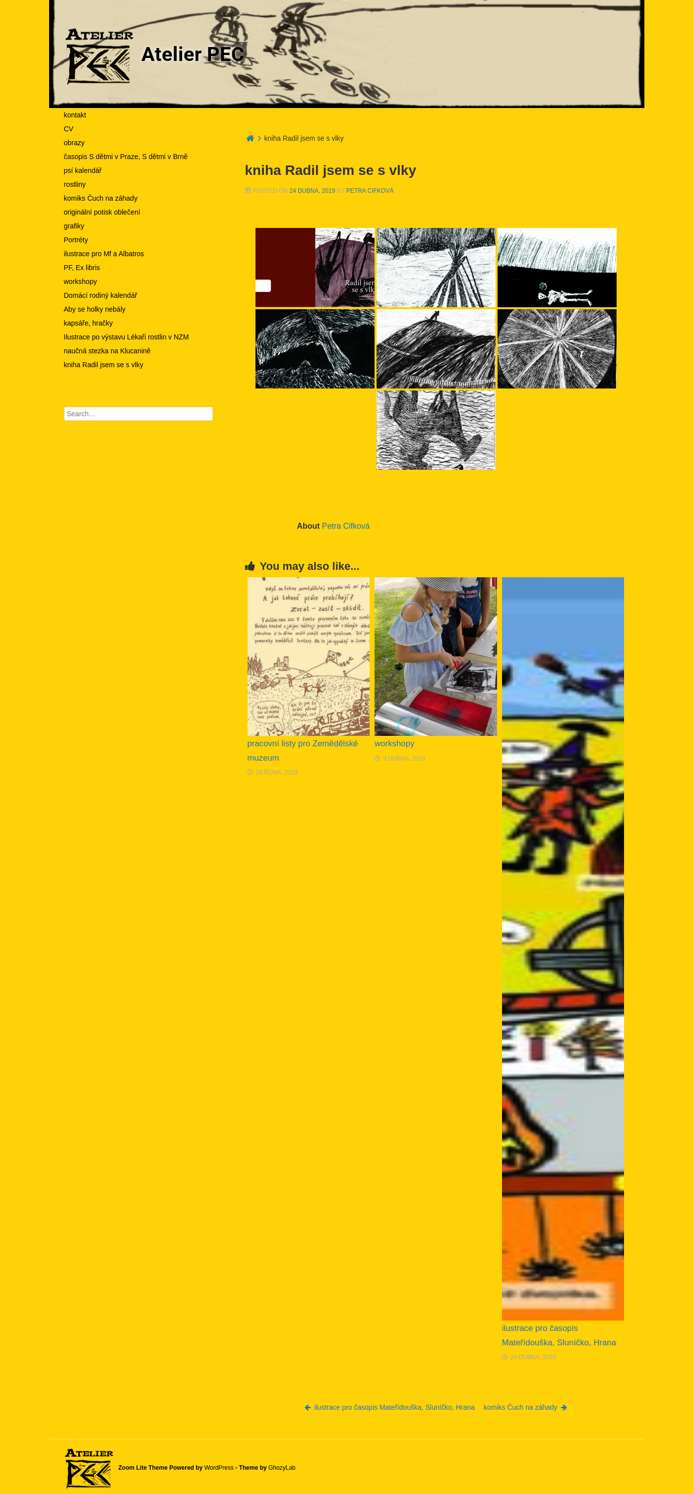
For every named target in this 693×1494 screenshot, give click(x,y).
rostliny (75, 184)
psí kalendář (83, 170)
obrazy (74, 143)
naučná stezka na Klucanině (107, 351)
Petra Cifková (369, 190)
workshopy (80, 281)
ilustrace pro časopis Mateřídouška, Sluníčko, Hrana (390, 1407)
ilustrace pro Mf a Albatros (104, 254)
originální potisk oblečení (102, 212)
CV (68, 129)
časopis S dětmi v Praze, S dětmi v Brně (126, 157)
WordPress (219, 1467)
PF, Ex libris (82, 268)
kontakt (75, 115)
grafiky (74, 226)
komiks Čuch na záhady (101, 198)
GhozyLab (282, 1467)
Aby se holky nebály (95, 309)
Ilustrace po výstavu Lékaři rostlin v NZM (126, 337)
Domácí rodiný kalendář (100, 295)
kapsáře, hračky (88, 323)
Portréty (76, 240)
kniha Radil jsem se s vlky (103, 365)
